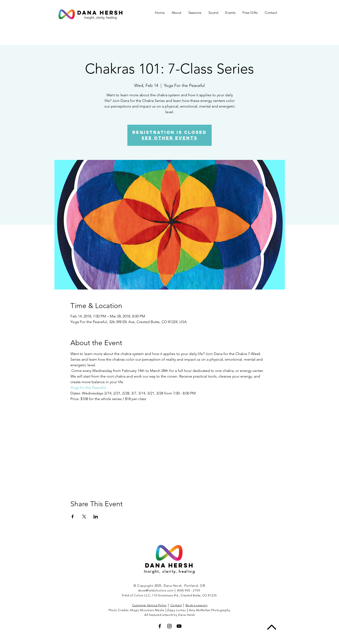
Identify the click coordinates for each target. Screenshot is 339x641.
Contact (176, 605)
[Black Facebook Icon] (160, 626)
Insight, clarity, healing (169, 571)
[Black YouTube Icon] (179, 626)
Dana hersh (169, 565)
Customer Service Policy (149, 605)
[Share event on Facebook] (72, 516)
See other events (169, 138)
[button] (230, 13)
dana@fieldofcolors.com (155, 590)
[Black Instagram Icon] (169, 626)
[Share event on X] (84, 516)
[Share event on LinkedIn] (95, 516)
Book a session (196, 605)
